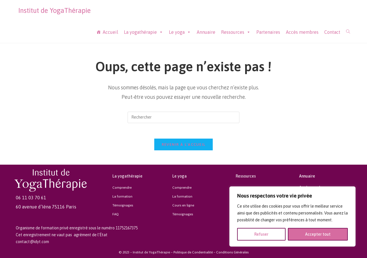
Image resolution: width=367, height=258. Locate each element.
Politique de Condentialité (193, 252)
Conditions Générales (232, 252)
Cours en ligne (183, 206)
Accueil (110, 32)
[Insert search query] (183, 117)
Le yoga (180, 32)
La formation (122, 197)
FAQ (115, 214)
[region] (292, 216)
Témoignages (122, 206)
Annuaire (206, 32)
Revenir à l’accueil (184, 146)
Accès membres (302, 32)
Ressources (236, 32)
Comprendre (122, 189)
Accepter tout (318, 234)
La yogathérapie (143, 32)
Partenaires (268, 32)
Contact (332, 32)
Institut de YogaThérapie (54, 10)
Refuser (261, 234)
